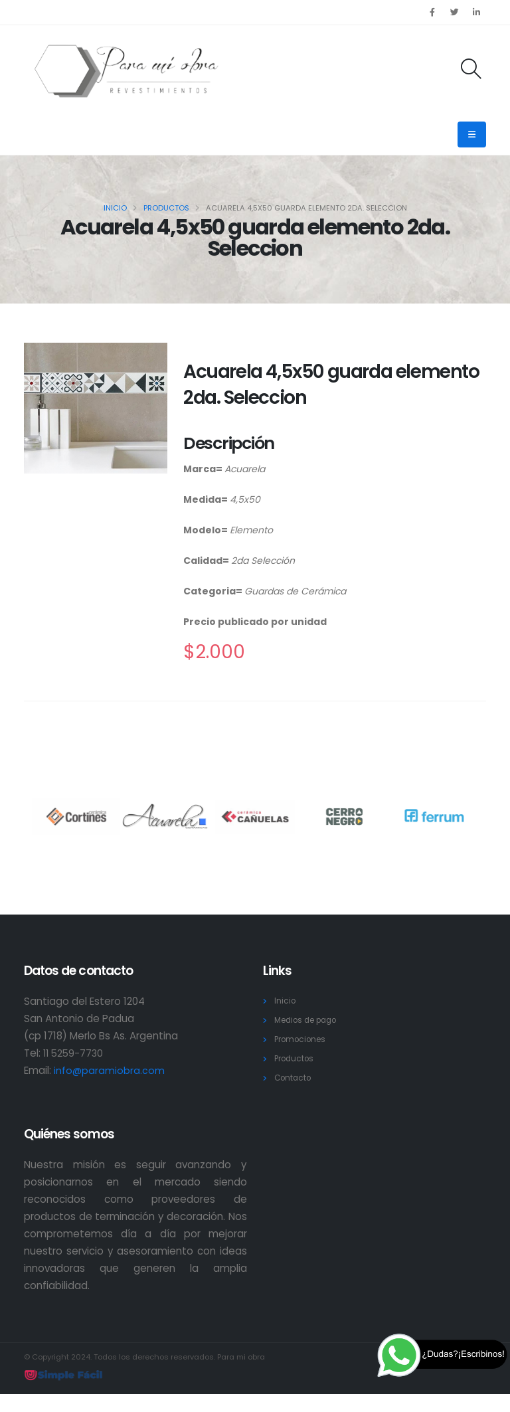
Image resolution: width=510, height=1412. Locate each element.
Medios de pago (310, 1019)
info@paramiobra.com (109, 1070)
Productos (166, 208)
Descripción (228, 443)
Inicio (115, 208)
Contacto (294, 1077)
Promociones (303, 1039)
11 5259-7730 (74, 1053)
